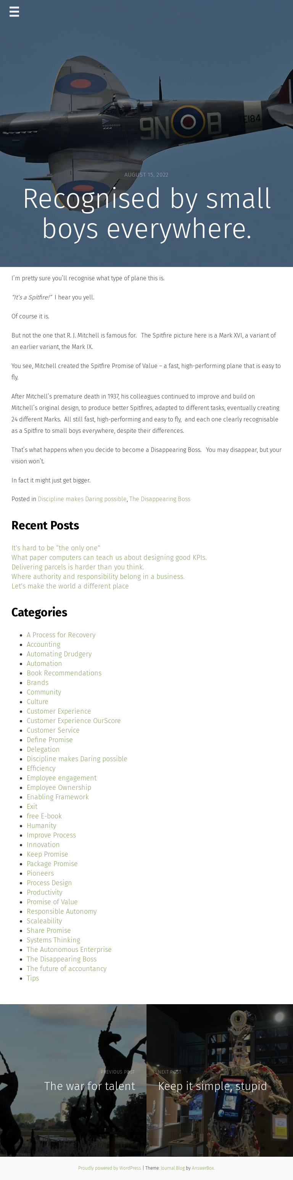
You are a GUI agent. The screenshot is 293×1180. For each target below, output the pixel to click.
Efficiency (41, 768)
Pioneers (40, 873)
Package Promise (52, 864)
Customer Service (53, 730)
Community (44, 692)
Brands (37, 682)
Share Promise (49, 930)
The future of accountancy (66, 969)
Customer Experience (59, 711)
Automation (44, 663)
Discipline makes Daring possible (82, 499)
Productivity (44, 892)
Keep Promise (47, 854)
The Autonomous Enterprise (69, 949)
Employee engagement (62, 778)
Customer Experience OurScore (74, 721)
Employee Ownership (59, 787)
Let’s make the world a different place (70, 586)
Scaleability (44, 921)
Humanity (41, 825)
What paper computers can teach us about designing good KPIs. (109, 557)
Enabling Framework (58, 797)
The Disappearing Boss (159, 499)
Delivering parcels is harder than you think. (77, 567)
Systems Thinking (53, 940)
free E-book (44, 816)
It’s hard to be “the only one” (55, 548)
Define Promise (50, 740)
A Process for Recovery (61, 635)
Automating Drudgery (59, 654)
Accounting (43, 644)
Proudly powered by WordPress (110, 1168)
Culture (37, 702)
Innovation (43, 845)
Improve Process (51, 835)
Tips (33, 978)
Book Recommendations (64, 673)
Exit (32, 806)
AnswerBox (203, 1168)
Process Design (49, 883)
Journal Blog (173, 1168)
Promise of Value (52, 902)
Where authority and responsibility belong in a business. (98, 576)
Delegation (43, 749)
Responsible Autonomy (62, 911)
